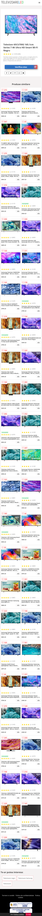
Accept (28, 914)
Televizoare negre (9, 878)
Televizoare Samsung (25, 878)
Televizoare (7, 884)
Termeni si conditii (8, 895)
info (18, 116)
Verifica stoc (26, 67)
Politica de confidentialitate (25, 895)
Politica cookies (19, 914)
